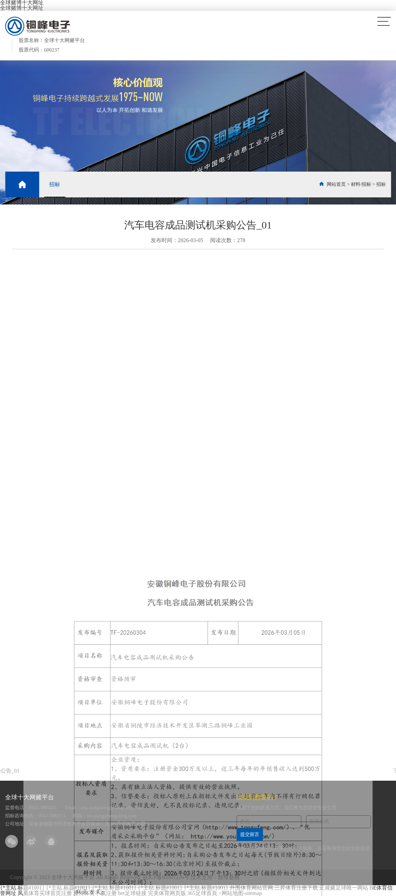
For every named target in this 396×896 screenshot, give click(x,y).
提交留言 (249, 834)
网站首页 (336, 184)
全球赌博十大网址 (21, 8)
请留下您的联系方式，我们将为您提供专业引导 (286, 807)
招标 (54, 184)
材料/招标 (361, 184)
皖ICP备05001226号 (166, 877)
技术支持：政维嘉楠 (215, 877)
